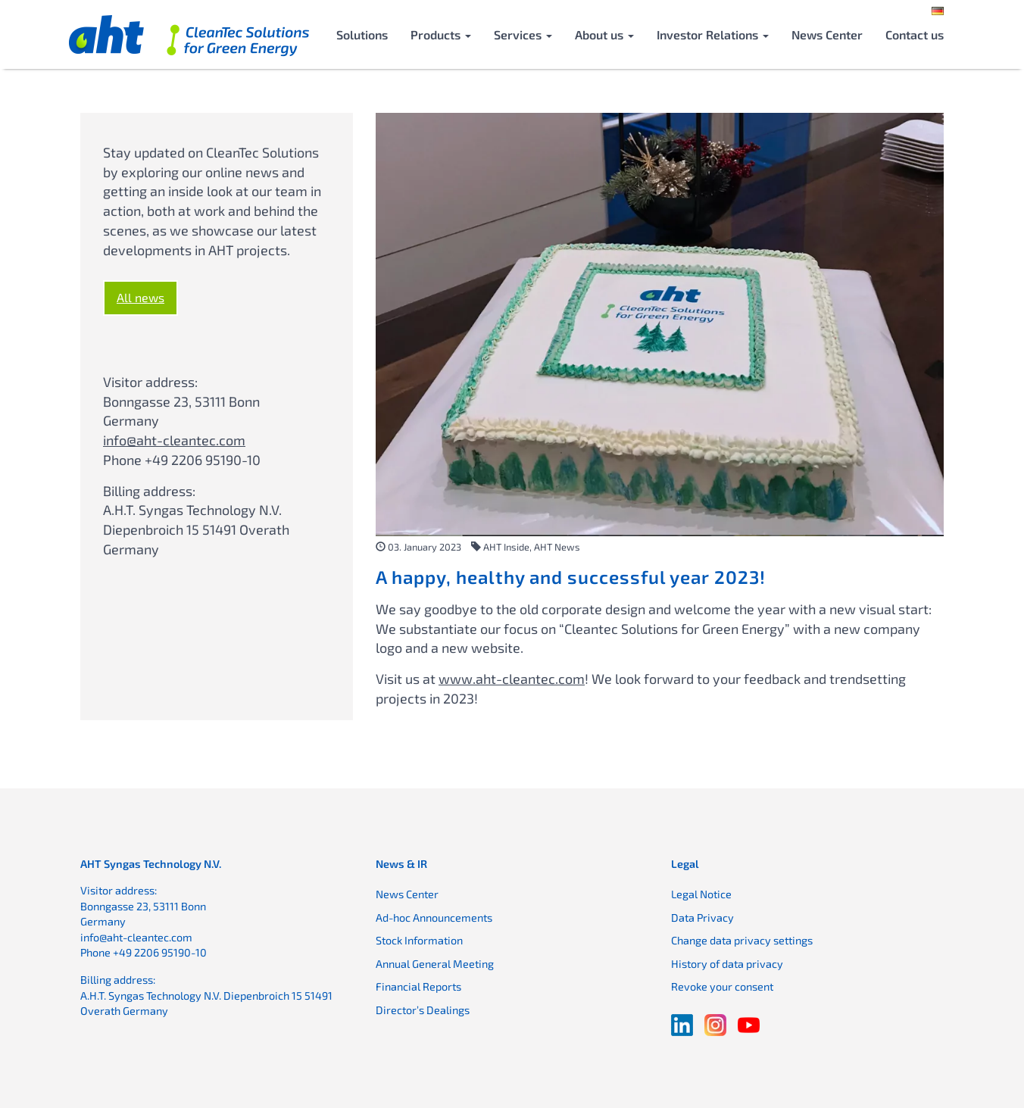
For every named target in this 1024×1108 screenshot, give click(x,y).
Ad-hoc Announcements (434, 917)
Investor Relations (713, 34)
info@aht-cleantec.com (174, 440)
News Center (827, 34)
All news (140, 297)
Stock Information (419, 940)
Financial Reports (418, 986)
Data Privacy (702, 917)
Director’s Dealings (423, 1009)
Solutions (362, 34)
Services (523, 34)
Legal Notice (701, 894)
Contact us (914, 34)
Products (441, 34)
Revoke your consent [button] (722, 986)
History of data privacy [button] (727, 963)
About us (604, 34)
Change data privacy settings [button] (742, 940)
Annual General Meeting (435, 963)
